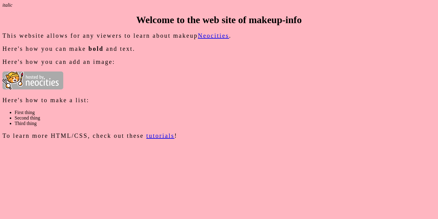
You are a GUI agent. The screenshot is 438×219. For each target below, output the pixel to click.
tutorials (160, 135)
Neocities (213, 35)
